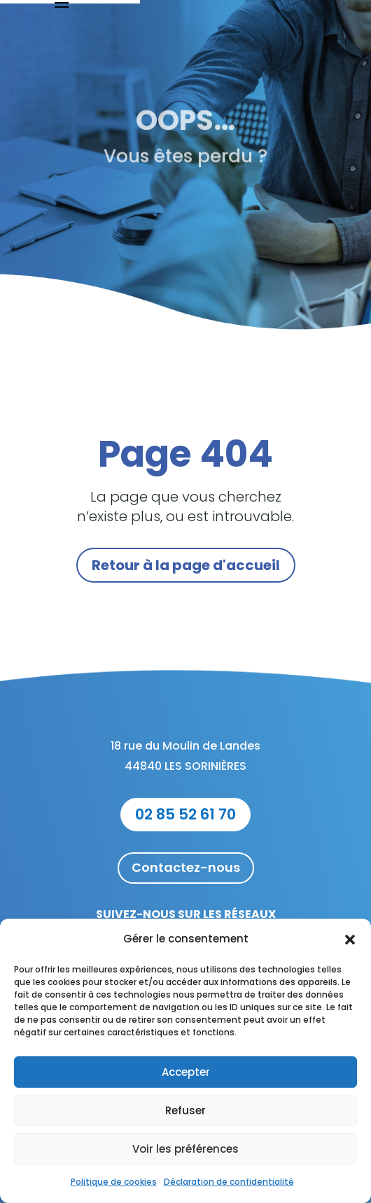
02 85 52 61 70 (185, 814)
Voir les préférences (185, 1149)
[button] (350, 940)
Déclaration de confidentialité (229, 1182)
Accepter (186, 1072)
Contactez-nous (186, 867)
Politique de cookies (114, 1182)
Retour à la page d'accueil (186, 565)
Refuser (185, 1110)
